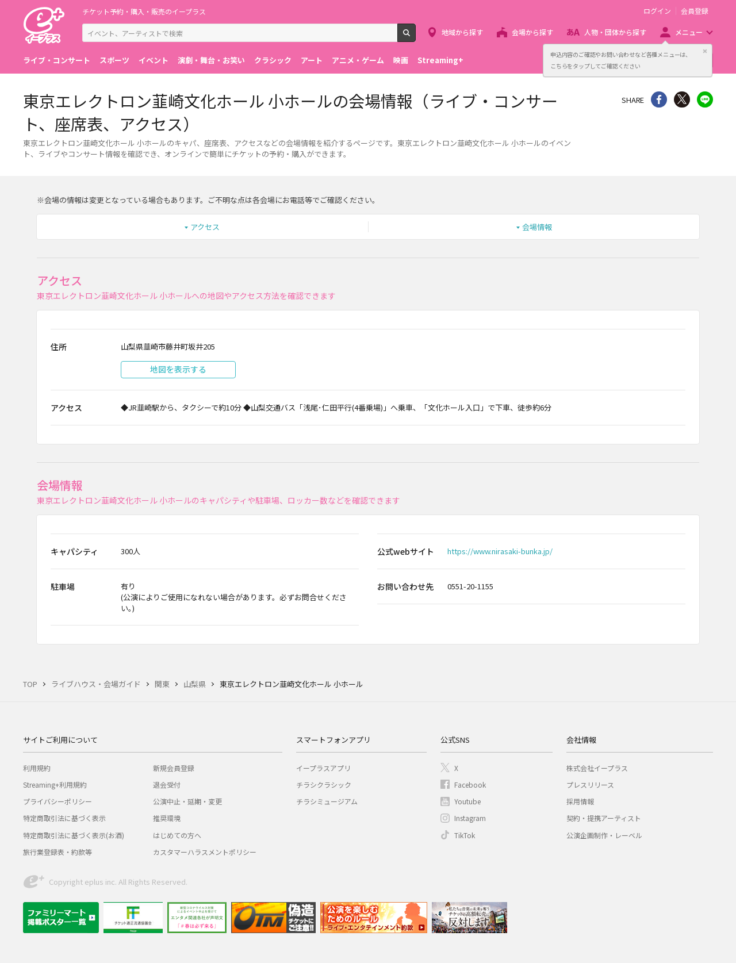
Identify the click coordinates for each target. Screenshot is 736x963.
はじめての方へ (177, 835)
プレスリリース (590, 784)
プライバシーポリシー (57, 801)
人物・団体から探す (615, 32)
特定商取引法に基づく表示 (64, 818)
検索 (415, 37)
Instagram (470, 818)
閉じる (705, 51)
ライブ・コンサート (56, 60)
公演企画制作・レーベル (604, 835)
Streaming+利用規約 (55, 784)
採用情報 (580, 801)
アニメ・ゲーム (358, 60)
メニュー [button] (689, 32)
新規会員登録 (173, 768)
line (705, 99)
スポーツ (114, 60)
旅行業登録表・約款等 (57, 852)
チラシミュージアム (327, 801)
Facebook (470, 784)
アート (312, 60)
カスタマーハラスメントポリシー (204, 852)
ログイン (657, 11)
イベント (153, 60)
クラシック (273, 60)
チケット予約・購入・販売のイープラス (144, 11)
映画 (400, 60)
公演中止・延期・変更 (187, 801)
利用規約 (37, 768)
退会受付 (167, 784)
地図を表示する (178, 369)
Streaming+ (440, 60)
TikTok (464, 835)
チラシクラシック (323, 784)
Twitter (682, 99)
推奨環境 (167, 818)
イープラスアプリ (323, 768)
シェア (659, 99)
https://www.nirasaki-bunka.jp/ (500, 551)
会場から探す (532, 32)
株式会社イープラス (597, 768)
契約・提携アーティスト (603, 818)
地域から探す (462, 32)
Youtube (467, 801)
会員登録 (694, 11)
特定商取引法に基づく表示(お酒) (73, 835)
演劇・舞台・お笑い (211, 60)
